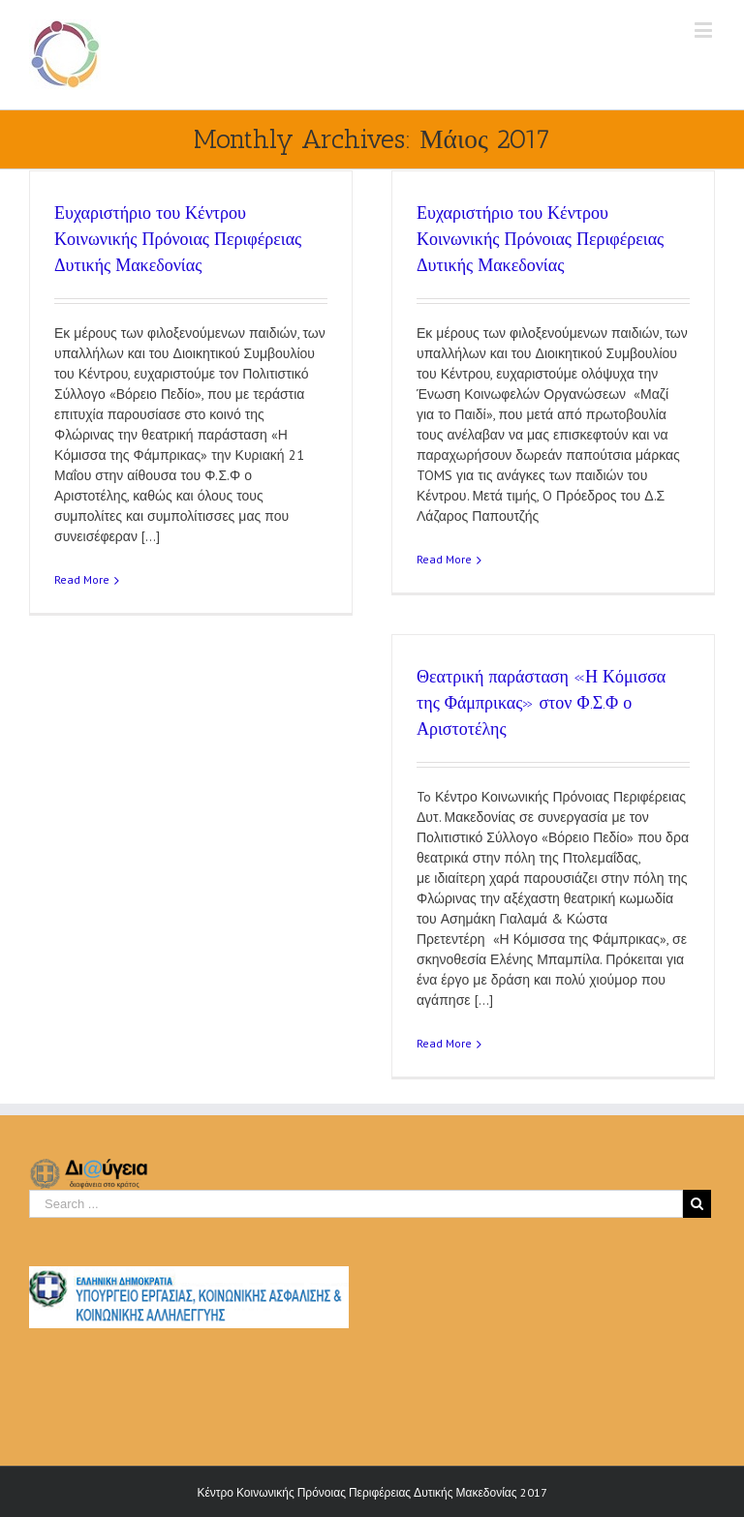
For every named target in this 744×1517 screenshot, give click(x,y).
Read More (81, 579)
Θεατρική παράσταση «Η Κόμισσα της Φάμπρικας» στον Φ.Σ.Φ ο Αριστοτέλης (541, 703)
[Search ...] (356, 1204)
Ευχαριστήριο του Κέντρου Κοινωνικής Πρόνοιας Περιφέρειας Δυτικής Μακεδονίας (177, 239)
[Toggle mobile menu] (705, 29)
